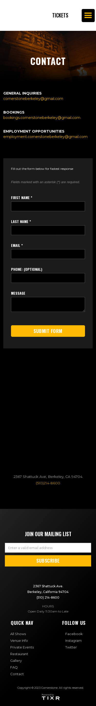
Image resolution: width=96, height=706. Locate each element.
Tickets (60, 15)
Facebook (74, 634)
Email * (17, 245)
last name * (21, 221)
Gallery (16, 660)
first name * (21, 197)
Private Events (22, 647)
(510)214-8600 (48, 483)
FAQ (14, 667)
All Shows (18, 634)
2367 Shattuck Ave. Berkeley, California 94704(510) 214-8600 (48, 591)
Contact (17, 674)
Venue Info (19, 640)
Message (18, 293)
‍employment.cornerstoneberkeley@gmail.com (45, 136)
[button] (88, 15)
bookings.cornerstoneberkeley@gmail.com (41, 117)
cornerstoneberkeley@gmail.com (33, 98)
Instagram (73, 640)
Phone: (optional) (26, 269)
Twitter (71, 647)
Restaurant (19, 654)
